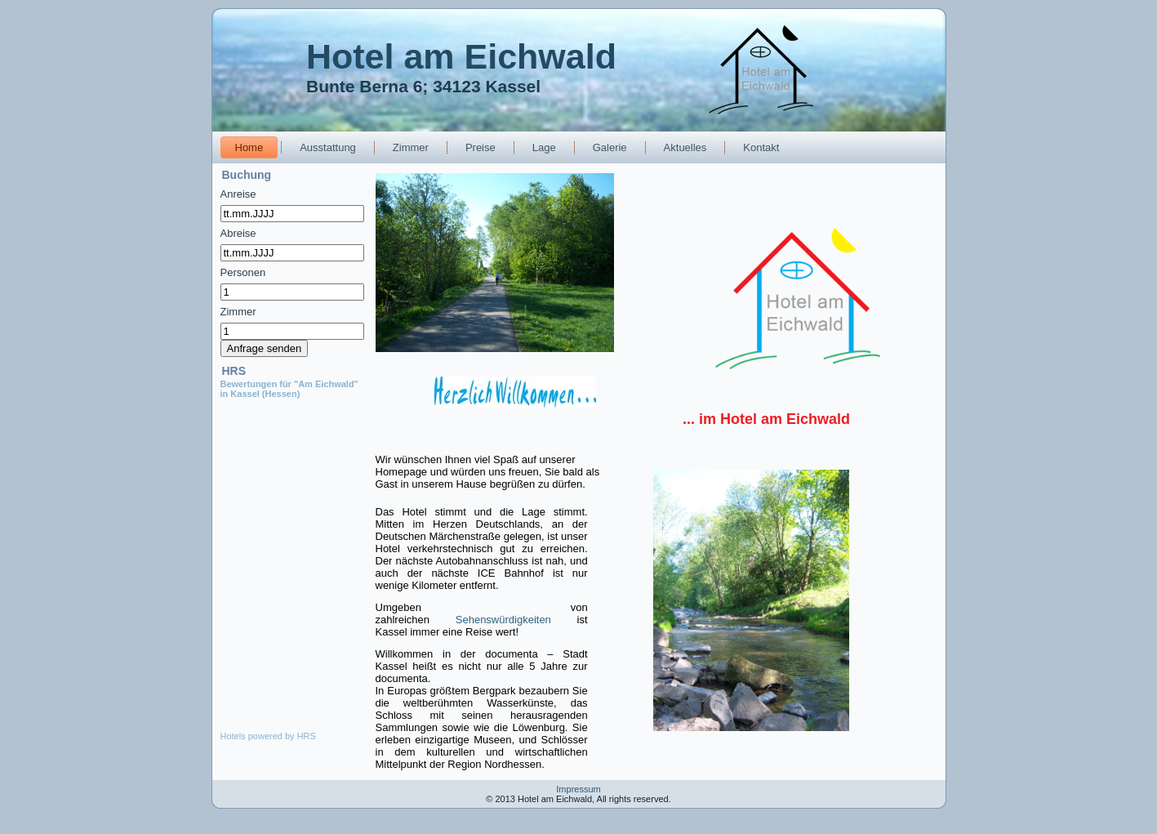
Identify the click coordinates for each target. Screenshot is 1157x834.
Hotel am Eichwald (461, 56)
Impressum (578, 789)
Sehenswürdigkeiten (503, 619)
